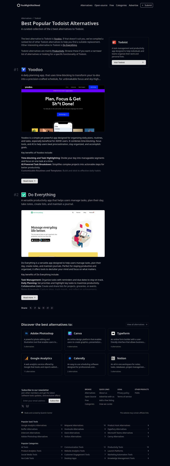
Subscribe (54, 400)
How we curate (105, 404)
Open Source (90, 396)
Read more (29, 181)
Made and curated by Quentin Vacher (36, 413)
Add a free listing (106, 400)
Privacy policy (123, 393)
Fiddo (137, 393)
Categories (121, 5)
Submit (147, 5)
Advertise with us (106, 396)
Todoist (37, 18)
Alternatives (86, 5)
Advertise (133, 5)
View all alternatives (137, 324)
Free (112, 5)
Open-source (101, 5)
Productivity (58, 50)
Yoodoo (58, 38)
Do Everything (70, 45)
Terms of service (124, 396)
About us (103, 393)
